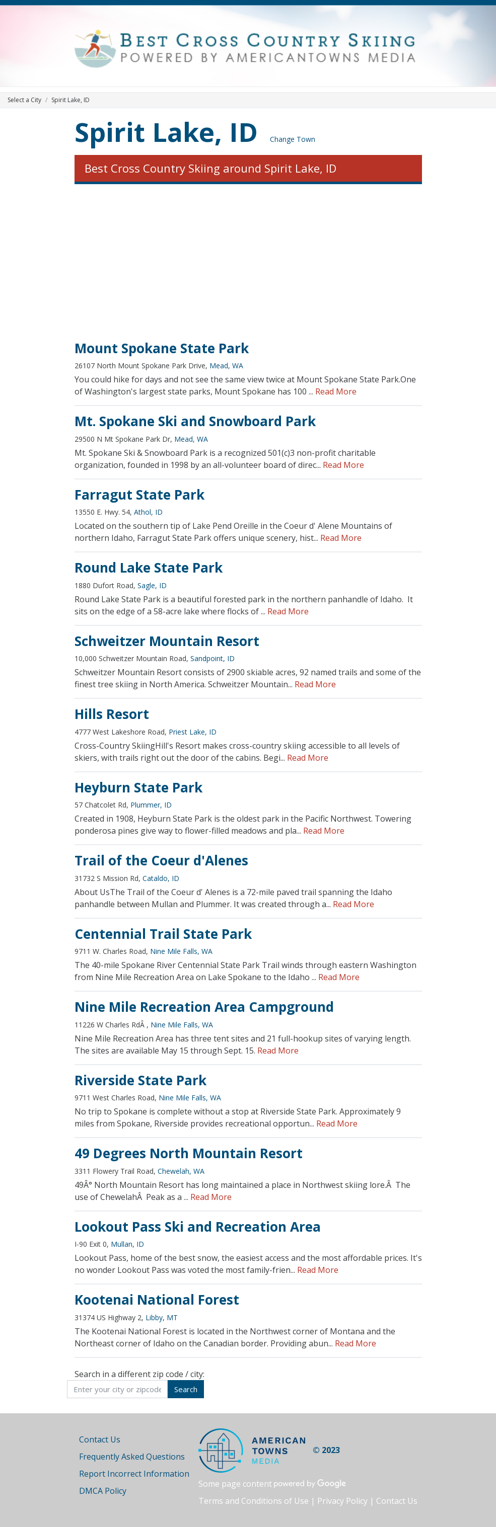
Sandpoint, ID (212, 658)
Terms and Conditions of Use (253, 1500)
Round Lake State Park (149, 567)
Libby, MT (162, 1317)
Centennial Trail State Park (163, 934)
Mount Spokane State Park (162, 348)
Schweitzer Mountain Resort (167, 641)
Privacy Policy (342, 1500)
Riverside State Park (140, 1080)
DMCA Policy (102, 1490)
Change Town (292, 139)
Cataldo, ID (161, 878)
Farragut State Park (139, 495)
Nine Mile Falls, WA (181, 951)
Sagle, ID (152, 585)
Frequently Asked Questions (132, 1456)
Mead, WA (226, 365)
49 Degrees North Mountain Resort (189, 1153)
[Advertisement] (248, 262)
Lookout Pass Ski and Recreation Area (198, 1227)
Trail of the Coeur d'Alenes (161, 860)
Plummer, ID (151, 805)
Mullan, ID (127, 1244)
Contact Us (99, 1439)
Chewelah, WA (181, 1171)
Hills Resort (112, 714)
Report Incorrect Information (134, 1473)
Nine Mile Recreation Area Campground (204, 1007)
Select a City (24, 100)
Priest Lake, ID (193, 732)
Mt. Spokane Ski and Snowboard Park (195, 421)
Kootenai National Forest (157, 1300)
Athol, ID (148, 512)
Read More (336, 391)
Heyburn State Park (138, 787)
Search (185, 1389)
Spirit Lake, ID (166, 131)
